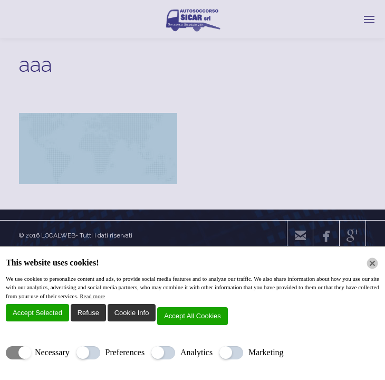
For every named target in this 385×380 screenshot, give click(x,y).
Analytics (196, 352)
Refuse (88, 313)
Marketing (266, 352)
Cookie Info (131, 313)
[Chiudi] (372, 263)
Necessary (52, 352)
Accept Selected (37, 313)
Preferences (125, 352)
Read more (92, 296)
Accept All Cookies (192, 316)
